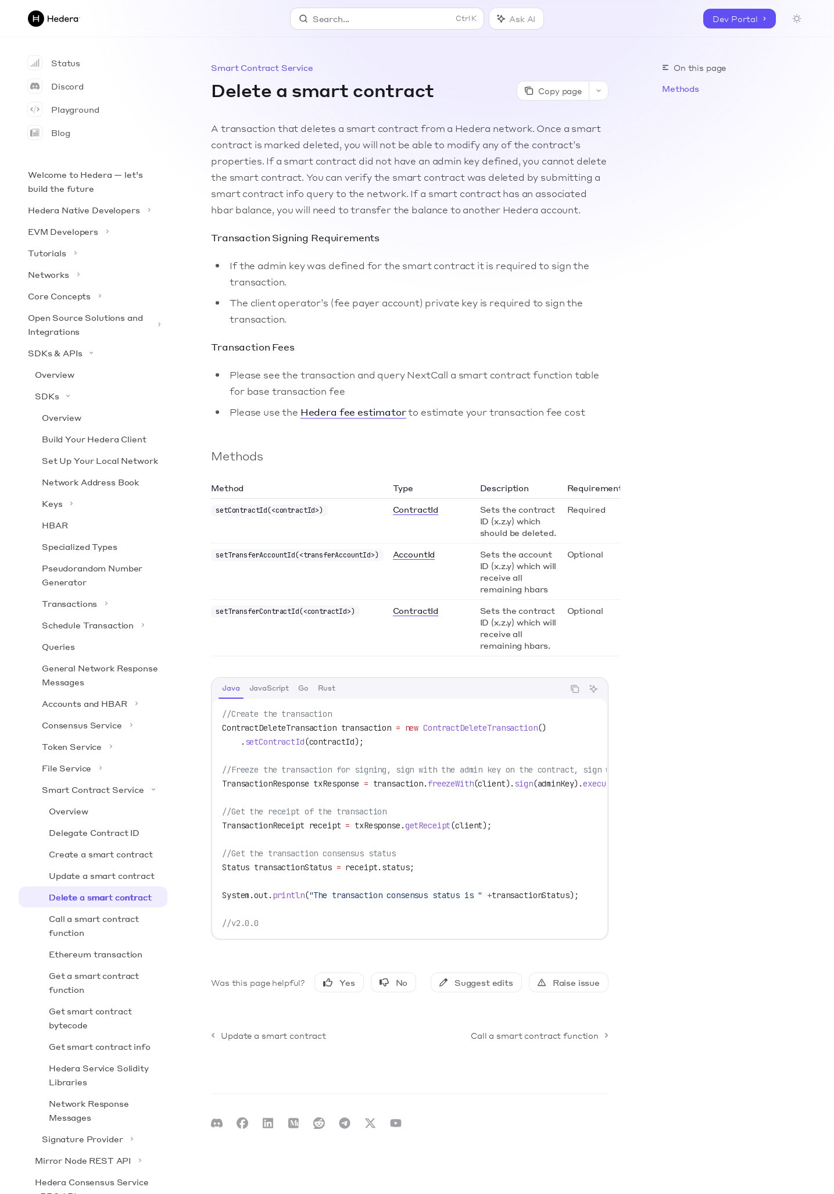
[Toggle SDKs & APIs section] (93, 352)
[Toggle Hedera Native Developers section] (93, 209)
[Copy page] (553, 91)
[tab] (231, 688)
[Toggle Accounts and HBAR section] (93, 703)
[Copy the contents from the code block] (574, 688)
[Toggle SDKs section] (93, 395)
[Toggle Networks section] (93, 274)
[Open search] (387, 18)
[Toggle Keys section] (93, 503)
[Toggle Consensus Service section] (93, 724)
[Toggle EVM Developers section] (93, 231)
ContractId (415, 509)
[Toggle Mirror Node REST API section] (93, 1160)
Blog (49, 133)
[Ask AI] (593, 688)
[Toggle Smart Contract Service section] (93, 789)
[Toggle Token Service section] (93, 746)
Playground (63, 109)
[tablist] (388, 689)
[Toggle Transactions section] (93, 603)
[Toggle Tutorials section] (93, 252)
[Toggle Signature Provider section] (93, 1138)
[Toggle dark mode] (797, 18)
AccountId (414, 554)
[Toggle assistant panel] (516, 18)
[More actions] (599, 91)
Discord (56, 86)
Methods (680, 88)
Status (54, 63)
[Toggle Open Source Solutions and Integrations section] (93, 324)
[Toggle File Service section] (93, 767)
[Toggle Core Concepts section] (93, 295)
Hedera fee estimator (353, 412)
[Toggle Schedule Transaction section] (93, 624)
